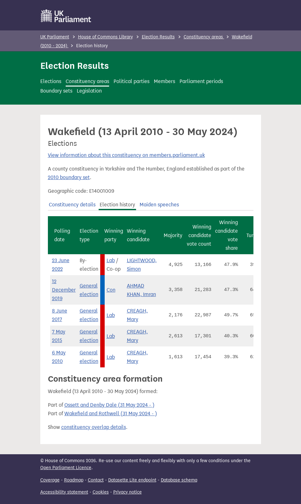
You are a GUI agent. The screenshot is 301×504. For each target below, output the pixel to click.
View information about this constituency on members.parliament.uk (126, 155)
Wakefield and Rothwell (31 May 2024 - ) (110, 413)
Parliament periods (201, 81)
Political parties (131, 81)
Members (164, 81)
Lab (111, 260)
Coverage (50, 480)
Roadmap (73, 480)
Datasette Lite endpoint (132, 480)
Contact (96, 480)
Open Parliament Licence (65, 467)
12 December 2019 (64, 289)
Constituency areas (204, 37)
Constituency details (72, 205)
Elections (50, 81)
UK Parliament (54, 37)
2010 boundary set (69, 177)
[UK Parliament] (66, 16)
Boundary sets (56, 91)
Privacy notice (127, 492)
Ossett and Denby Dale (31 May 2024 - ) (109, 405)
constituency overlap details (93, 427)
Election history (117, 205)
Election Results (158, 37)
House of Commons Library (105, 37)
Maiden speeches (159, 205)
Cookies (101, 492)
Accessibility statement (64, 492)
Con (111, 290)
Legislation (89, 91)
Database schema (179, 480)
